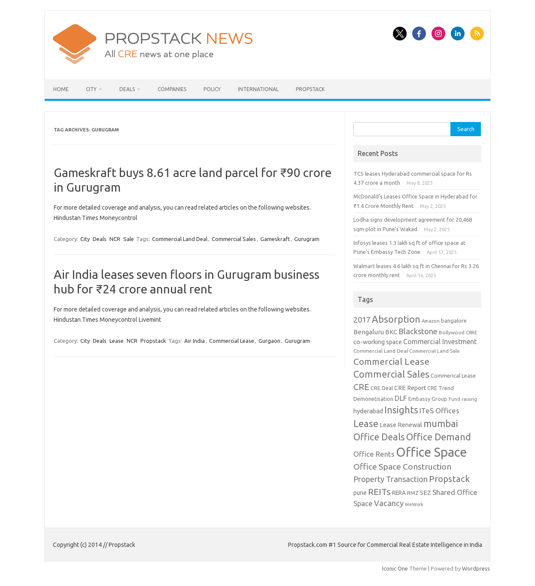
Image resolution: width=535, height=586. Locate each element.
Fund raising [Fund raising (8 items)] (463, 399)
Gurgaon (269, 341)
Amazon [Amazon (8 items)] (431, 321)
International (258, 89)
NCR (114, 239)
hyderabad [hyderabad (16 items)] (368, 411)
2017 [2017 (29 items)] (362, 319)
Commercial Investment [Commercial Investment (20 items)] (440, 341)
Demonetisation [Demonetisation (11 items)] (373, 399)
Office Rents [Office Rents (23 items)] (374, 454)
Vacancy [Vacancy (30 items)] (389, 503)
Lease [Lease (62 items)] (365, 423)
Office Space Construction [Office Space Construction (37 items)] (402, 466)
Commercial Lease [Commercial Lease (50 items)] (391, 361)
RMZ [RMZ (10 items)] (413, 493)
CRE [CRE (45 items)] (361, 387)
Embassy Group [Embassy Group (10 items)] (427, 399)
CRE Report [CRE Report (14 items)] (410, 388)
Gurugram (306, 239)
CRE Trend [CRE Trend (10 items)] (440, 388)
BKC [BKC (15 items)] (391, 332)
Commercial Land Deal (179, 239)
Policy (212, 89)
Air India (194, 341)
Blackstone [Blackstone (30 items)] (418, 331)
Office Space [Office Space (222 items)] (431, 452)
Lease (116, 341)
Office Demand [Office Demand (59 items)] (438, 437)
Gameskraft (275, 239)
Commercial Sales (234, 239)
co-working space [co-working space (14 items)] (377, 342)
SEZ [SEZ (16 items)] (425, 492)
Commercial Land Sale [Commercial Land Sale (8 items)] (434, 351)
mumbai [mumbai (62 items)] (440, 423)
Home (61, 89)
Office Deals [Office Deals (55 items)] (379, 437)
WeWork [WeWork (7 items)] (414, 504)
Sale (128, 239)
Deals (127, 89)
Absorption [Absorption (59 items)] (396, 319)
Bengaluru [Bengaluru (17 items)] (368, 332)
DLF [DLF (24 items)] (401, 398)
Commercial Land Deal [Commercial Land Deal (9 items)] (380, 351)
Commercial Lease (231, 341)
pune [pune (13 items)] (360, 492)
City (91, 89)
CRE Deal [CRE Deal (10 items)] (382, 388)
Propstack (310, 89)
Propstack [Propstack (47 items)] (449, 479)
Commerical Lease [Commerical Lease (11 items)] (453, 375)
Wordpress (476, 568)
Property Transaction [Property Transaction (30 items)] (390, 479)
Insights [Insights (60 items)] (401, 409)
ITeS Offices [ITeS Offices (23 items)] (439, 410)
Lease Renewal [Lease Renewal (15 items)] (401, 424)
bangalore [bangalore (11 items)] (454, 320)
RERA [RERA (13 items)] (399, 492)
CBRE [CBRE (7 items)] (471, 332)
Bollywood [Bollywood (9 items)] (452, 332)
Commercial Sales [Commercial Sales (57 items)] (391, 374)
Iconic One (395, 568)
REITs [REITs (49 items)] (379, 491)
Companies (172, 89)
